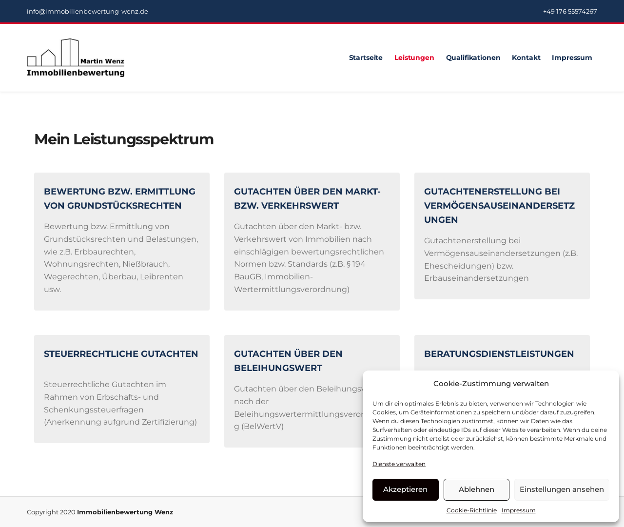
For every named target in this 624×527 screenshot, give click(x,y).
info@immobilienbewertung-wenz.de (87, 11)
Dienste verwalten (399, 464)
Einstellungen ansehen (562, 489)
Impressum (519, 510)
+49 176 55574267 (570, 11)
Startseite (366, 57)
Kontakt (526, 57)
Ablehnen (476, 489)
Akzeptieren (405, 489)
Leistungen (414, 57)
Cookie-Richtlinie (472, 510)
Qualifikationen (473, 57)
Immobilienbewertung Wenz (125, 512)
